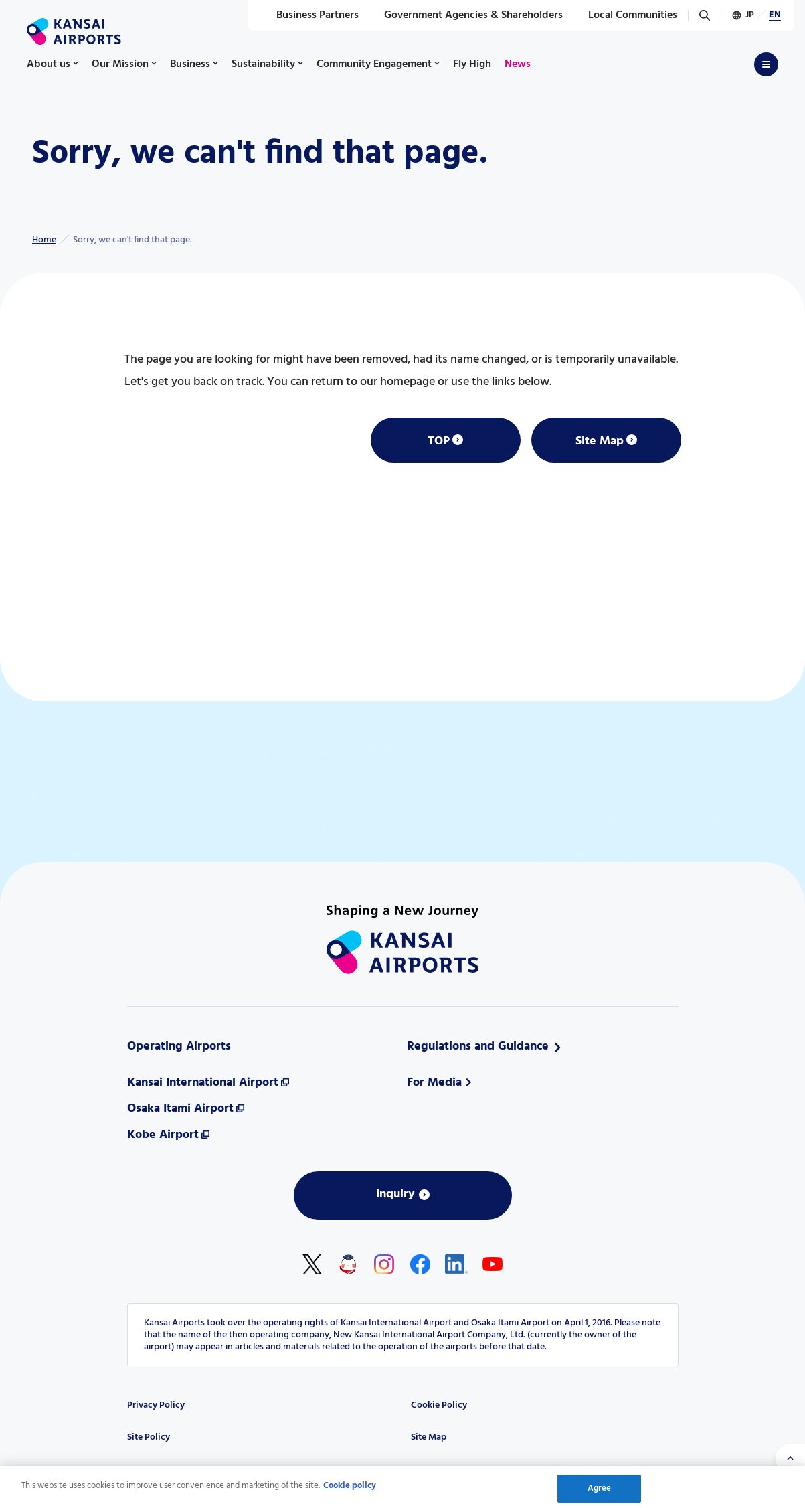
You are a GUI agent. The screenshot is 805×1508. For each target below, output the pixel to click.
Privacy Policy (156, 1405)
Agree (600, 1492)
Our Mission (120, 64)
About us (48, 64)
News (518, 64)
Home (44, 240)
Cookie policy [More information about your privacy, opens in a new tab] (349, 1490)
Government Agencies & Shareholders (466, 15)
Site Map (599, 441)
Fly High (472, 64)
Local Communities (625, 15)
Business (190, 64)
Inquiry (395, 1194)
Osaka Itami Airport (180, 1108)
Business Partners (310, 15)
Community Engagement (374, 64)
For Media (434, 1082)
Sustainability (263, 64)
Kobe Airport (163, 1135)
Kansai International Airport (202, 1082)
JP (749, 15)
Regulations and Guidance (478, 1046)
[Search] (705, 15)
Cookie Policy (439, 1405)
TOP (439, 441)
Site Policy (148, 1437)
